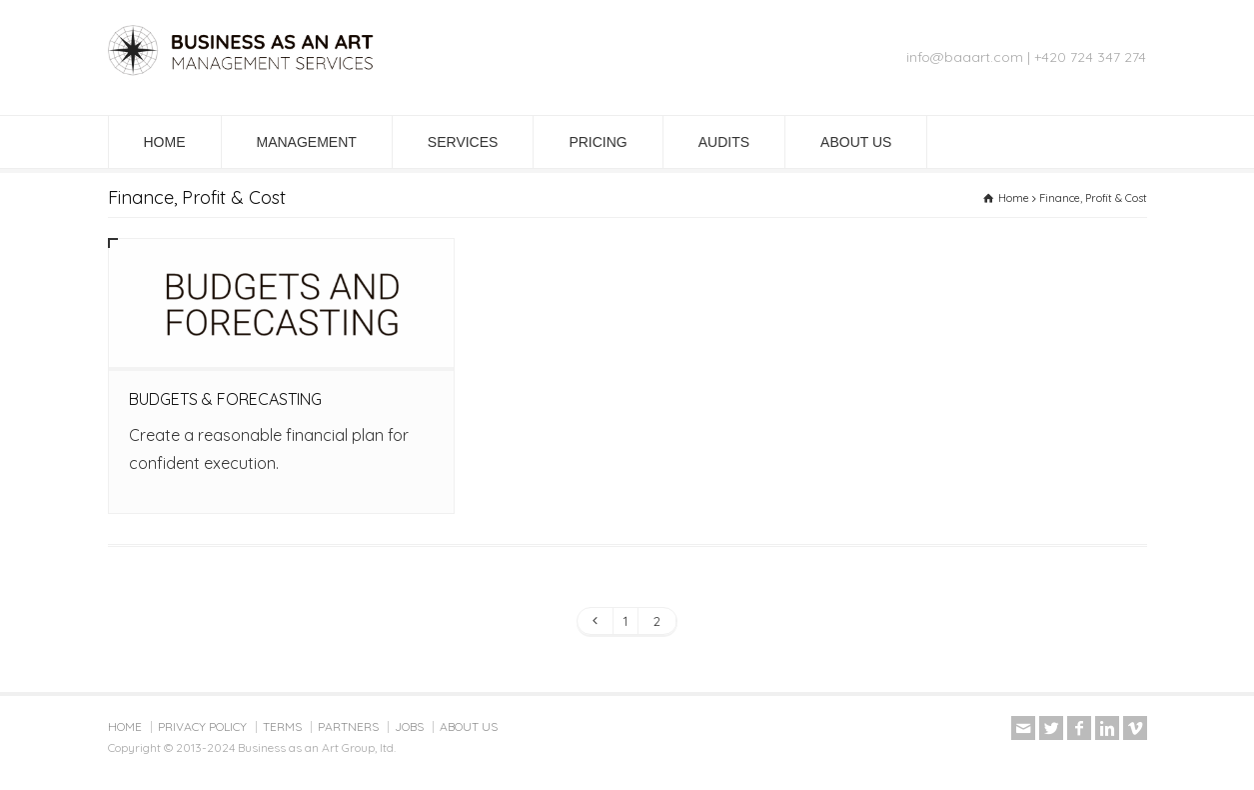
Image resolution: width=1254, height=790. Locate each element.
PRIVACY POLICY (202, 726)
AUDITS (723, 142)
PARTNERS (348, 726)
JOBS (409, 726)
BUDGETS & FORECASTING (225, 399)
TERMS (282, 726)
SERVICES (463, 142)
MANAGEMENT (307, 142)
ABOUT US (855, 142)
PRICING (598, 142)
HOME (165, 142)
